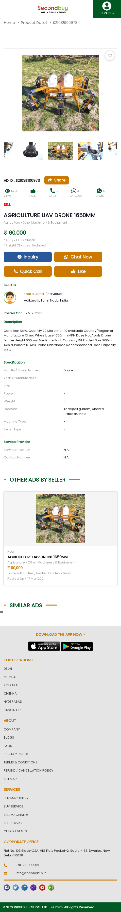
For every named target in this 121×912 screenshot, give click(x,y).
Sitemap (10, 778)
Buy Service (13, 806)
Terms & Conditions (20, 762)
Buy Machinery (16, 798)
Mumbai (10, 677)
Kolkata (11, 685)
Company (12, 729)
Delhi (8, 668)
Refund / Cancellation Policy (28, 770)
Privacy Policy (16, 754)
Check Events (15, 831)
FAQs (8, 746)
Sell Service (13, 823)
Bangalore (13, 710)
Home (9, 22)
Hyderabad (13, 701)
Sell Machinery (16, 814)
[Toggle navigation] (6, 9)
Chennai (10, 693)
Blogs (9, 737)
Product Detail (34, 22)
